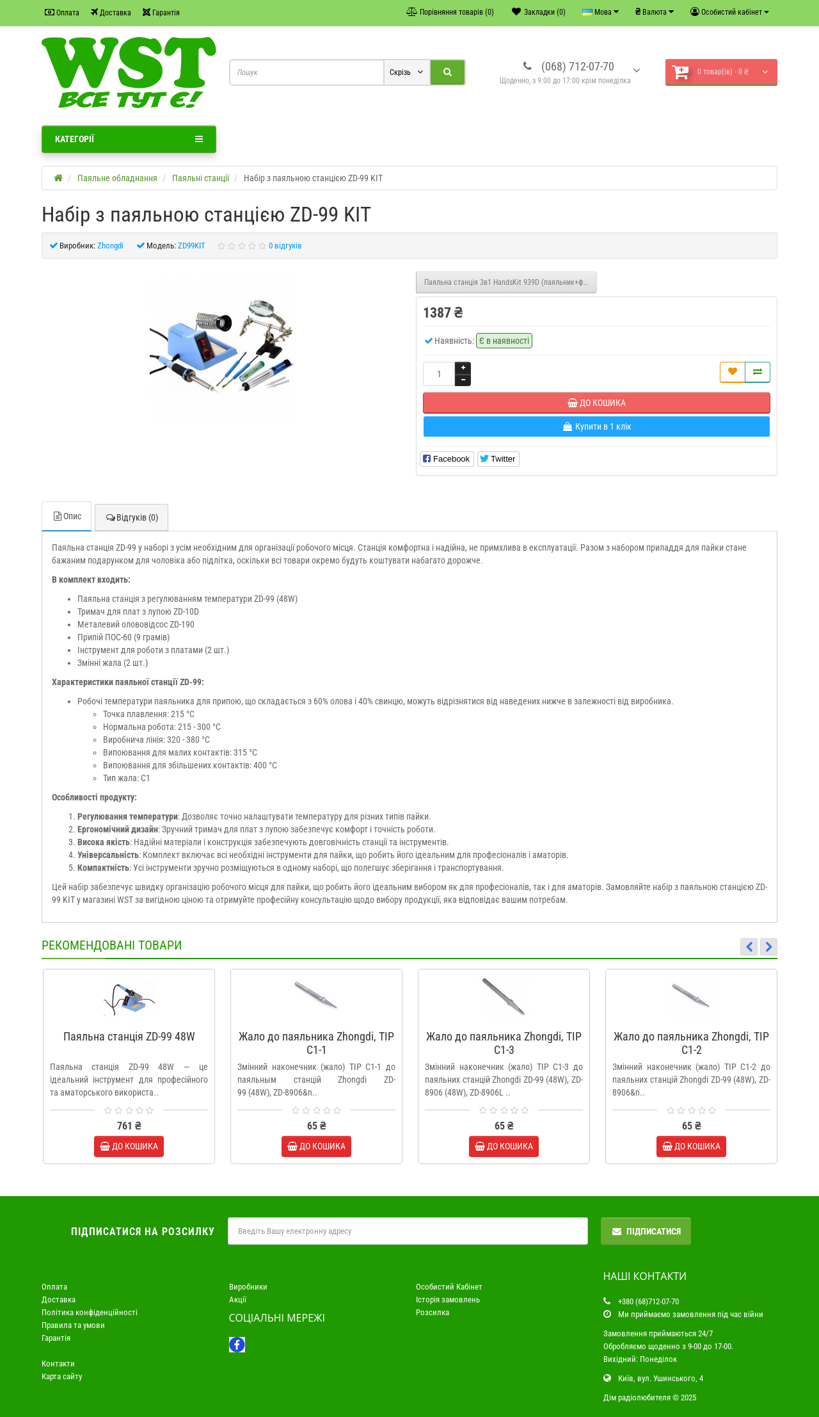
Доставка (111, 12)
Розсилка (432, 1312)
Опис (66, 516)
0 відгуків (285, 245)
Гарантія (161, 12)
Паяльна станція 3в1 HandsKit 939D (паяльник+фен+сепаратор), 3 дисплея (510, 282)
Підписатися (646, 1231)
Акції (237, 1299)
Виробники (248, 1286)
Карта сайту (62, 1376)
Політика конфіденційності (90, 1312)
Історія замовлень (448, 1299)
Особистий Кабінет (449, 1286)
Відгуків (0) (131, 517)
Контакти (58, 1363)
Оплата (62, 12)
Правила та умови (73, 1325)
